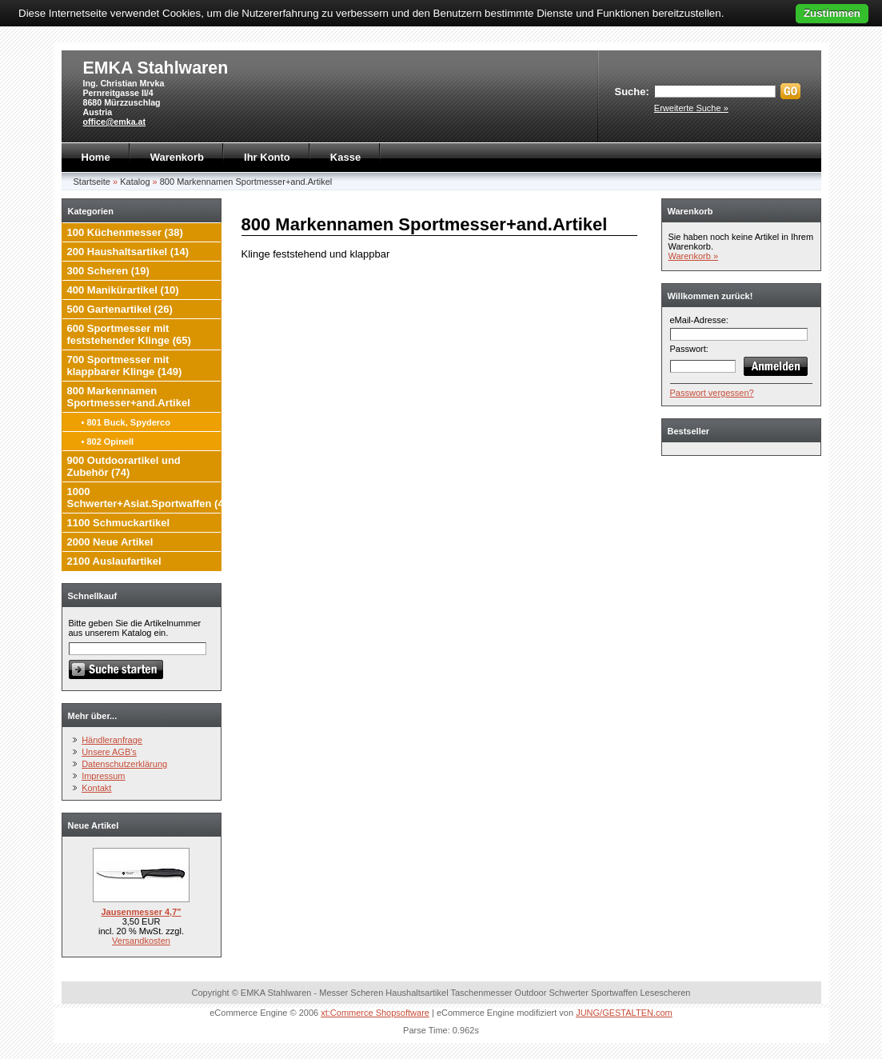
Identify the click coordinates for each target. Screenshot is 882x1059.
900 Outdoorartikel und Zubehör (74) (124, 466)
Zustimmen (832, 13)
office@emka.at (114, 121)
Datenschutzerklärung (124, 764)
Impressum (103, 776)
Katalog (135, 181)
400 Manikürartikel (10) (123, 290)
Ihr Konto (267, 157)
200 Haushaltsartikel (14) (128, 252)
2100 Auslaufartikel (114, 561)
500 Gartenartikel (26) (120, 309)
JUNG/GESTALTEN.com (624, 1012)
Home (96, 157)
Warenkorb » (693, 256)
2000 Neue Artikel (110, 542)
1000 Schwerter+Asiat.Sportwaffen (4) (147, 498)
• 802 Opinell (108, 441)
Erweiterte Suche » (691, 108)
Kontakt (96, 788)
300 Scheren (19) (108, 271)
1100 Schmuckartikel (118, 523)
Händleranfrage (112, 740)
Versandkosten (141, 940)
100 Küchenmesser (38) (125, 232)
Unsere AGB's (109, 752)
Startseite (92, 181)
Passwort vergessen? (712, 393)
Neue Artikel (93, 825)
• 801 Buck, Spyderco (126, 422)
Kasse (345, 157)
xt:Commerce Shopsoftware (375, 1012)
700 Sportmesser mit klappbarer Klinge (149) (124, 366)
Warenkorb (177, 157)
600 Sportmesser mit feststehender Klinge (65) (129, 334)
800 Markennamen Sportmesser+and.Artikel (246, 181)
